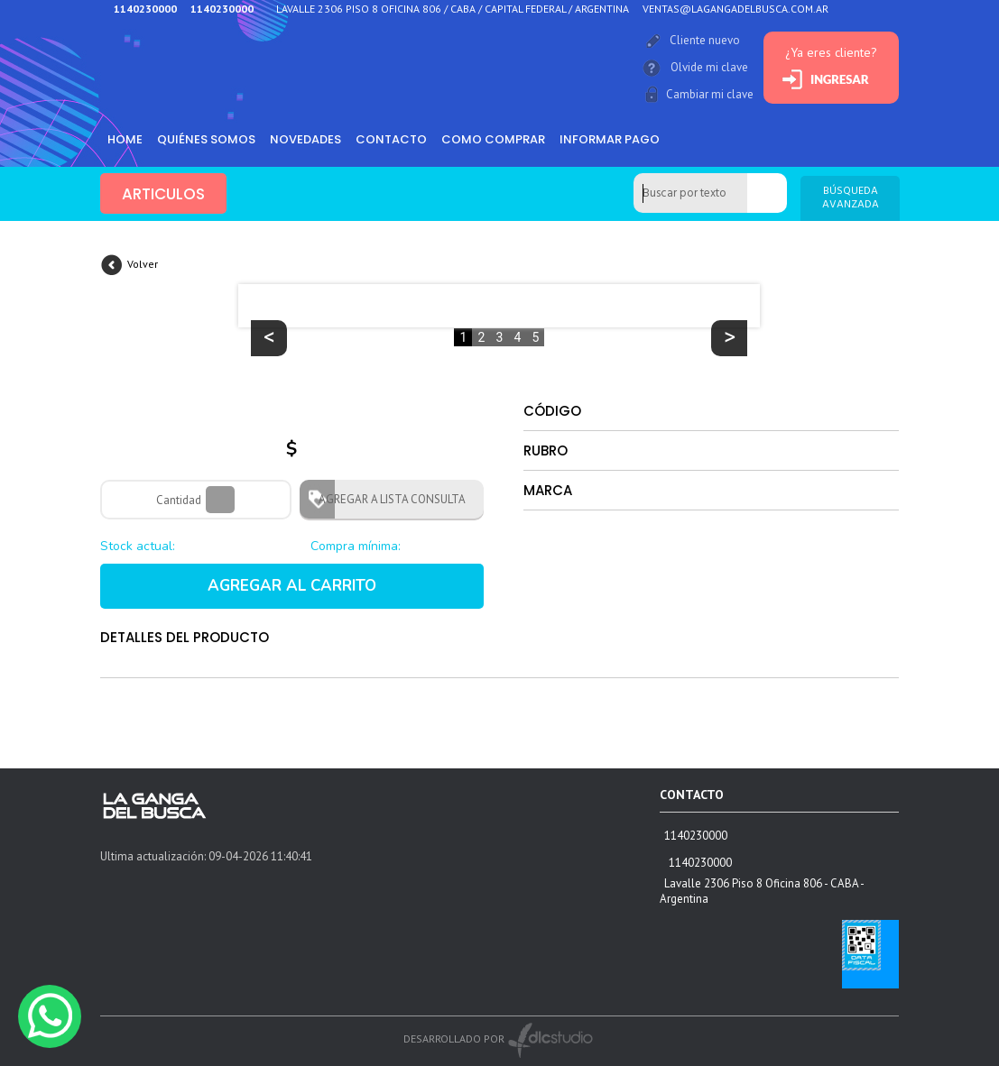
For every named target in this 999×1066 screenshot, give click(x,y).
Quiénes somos (206, 139)
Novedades (305, 139)
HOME (125, 139)
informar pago (610, 139)
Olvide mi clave (709, 67)
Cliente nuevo (705, 40)
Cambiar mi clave (710, 94)
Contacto (391, 139)
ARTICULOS (163, 194)
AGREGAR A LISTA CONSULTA (387, 499)
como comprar (493, 139)
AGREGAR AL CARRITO (292, 585)
